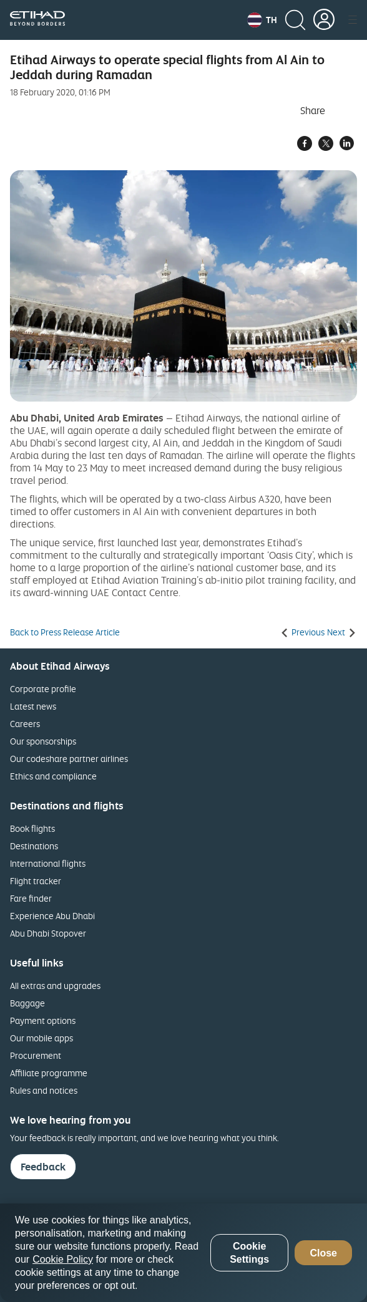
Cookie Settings (249, 1253)
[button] (262, 19)
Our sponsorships (43, 741)
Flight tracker (35, 881)
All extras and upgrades (55, 985)
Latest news (33, 706)
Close (323, 1253)
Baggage (27, 1003)
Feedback (43, 1167)
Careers (25, 724)
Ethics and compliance (53, 776)
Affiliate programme (48, 1073)
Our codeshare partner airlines (69, 758)
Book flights (32, 828)
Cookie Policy (62, 1259)
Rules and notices (43, 1090)
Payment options (43, 1020)
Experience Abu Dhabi (52, 916)
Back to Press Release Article (65, 632)
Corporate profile (43, 689)
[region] (183, 1252)
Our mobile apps (41, 1038)
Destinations (34, 846)
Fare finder (31, 898)
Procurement (35, 1055)
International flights (48, 863)
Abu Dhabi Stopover (48, 933)
